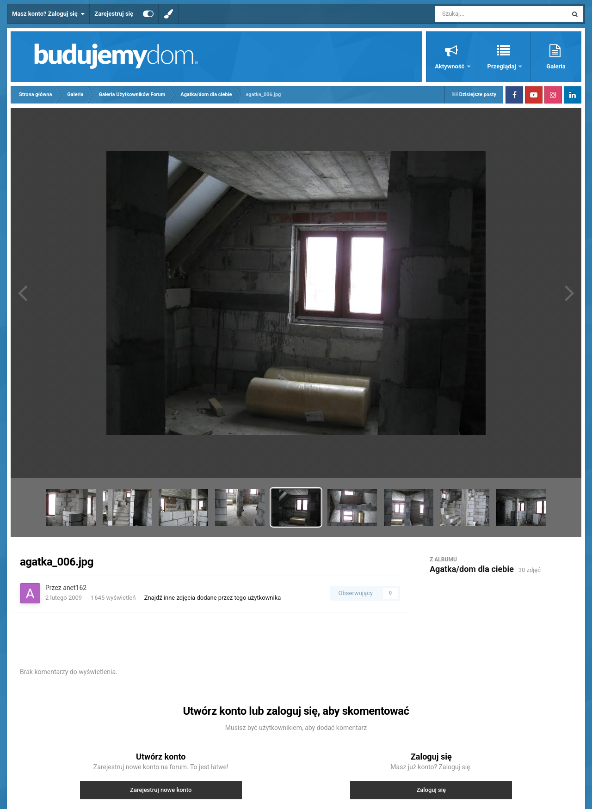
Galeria (555, 66)
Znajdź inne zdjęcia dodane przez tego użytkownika (212, 597)
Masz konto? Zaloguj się (48, 14)
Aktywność (450, 66)
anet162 (74, 587)
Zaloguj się (431, 789)
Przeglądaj (502, 66)
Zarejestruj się (113, 13)
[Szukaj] (480, 14)
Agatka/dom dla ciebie (472, 569)
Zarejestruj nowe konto (160, 789)
